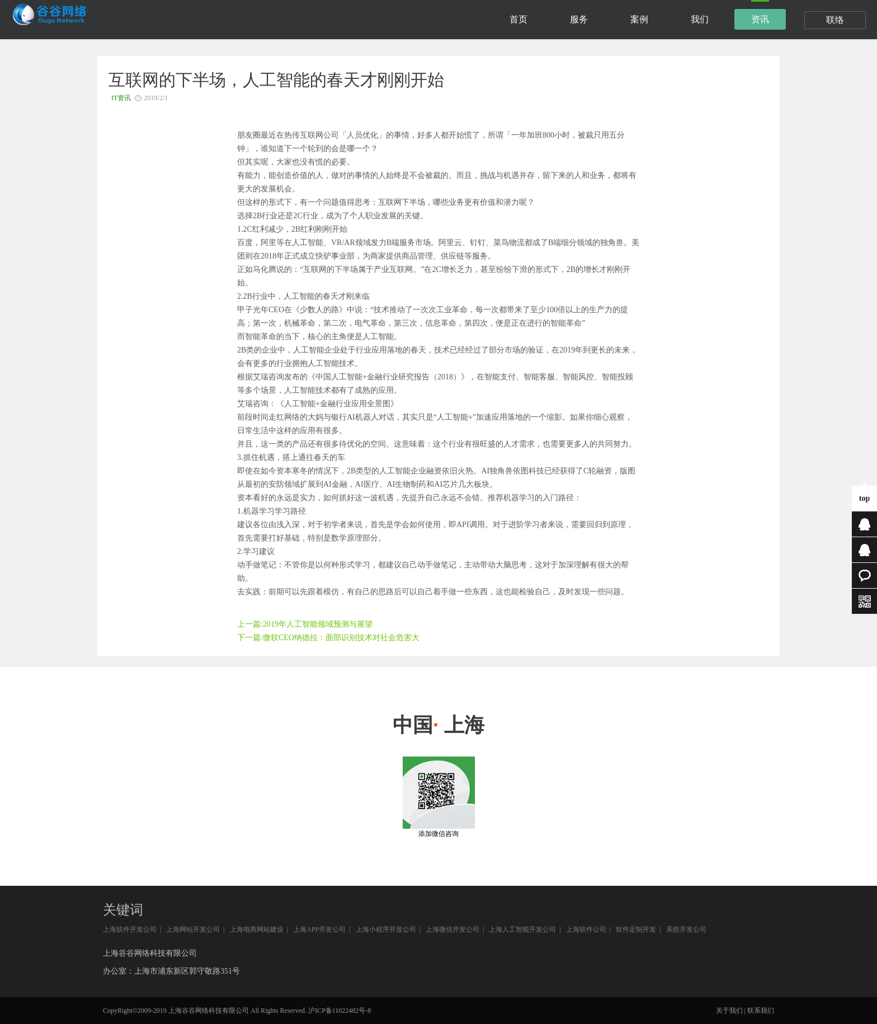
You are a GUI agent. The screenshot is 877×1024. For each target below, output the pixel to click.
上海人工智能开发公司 (522, 929)
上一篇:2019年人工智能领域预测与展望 (305, 624)
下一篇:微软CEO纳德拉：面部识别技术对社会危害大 (328, 637)
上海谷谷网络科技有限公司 (150, 953)
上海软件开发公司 (130, 929)
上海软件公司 (586, 929)
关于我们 (729, 1010)
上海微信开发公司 (452, 929)
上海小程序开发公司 (386, 929)
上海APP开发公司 (319, 929)
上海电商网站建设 (257, 929)
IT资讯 (121, 98)
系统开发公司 (686, 929)
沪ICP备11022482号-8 (339, 1010)
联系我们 (760, 1010)
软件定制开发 (636, 929)
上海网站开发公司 (193, 929)
